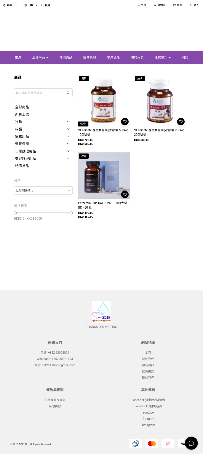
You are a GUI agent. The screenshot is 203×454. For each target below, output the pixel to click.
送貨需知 (148, 371)
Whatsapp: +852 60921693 (55, 359)
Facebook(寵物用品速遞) (148, 400)
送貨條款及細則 (55, 400)
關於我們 (148, 359)
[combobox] (43, 190)
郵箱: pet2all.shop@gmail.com (54, 365)
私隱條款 (55, 406)
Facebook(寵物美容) (148, 406)
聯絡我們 (148, 377)
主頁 (148, 352)
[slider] (15, 212)
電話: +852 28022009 (54, 352)
